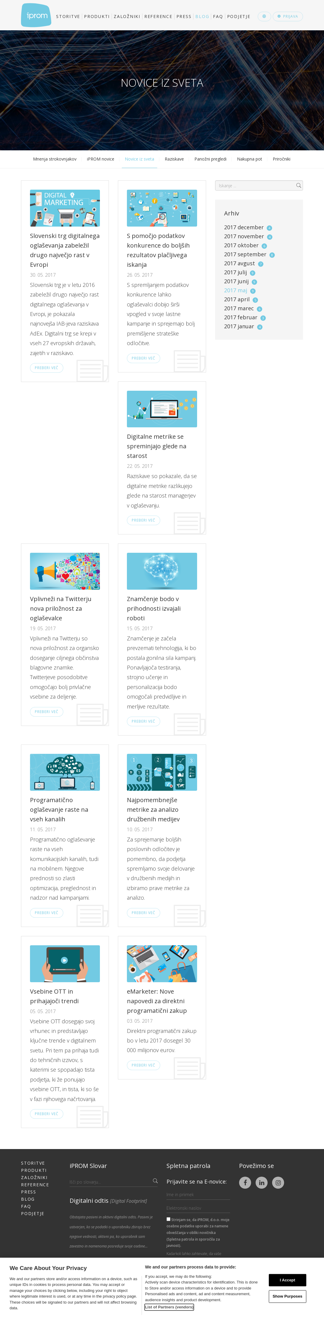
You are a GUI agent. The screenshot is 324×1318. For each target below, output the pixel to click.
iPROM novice (100, 159)
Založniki (127, 16)
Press (184, 16)
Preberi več (46, 367)
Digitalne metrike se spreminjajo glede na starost (156, 446)
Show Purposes (287, 1296)
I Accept (287, 1280)
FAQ (218, 16)
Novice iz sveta (139, 159)
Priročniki (281, 159)
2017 (248, 227)
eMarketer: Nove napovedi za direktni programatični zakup (157, 1001)
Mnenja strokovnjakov (54, 159)
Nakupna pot (249, 159)
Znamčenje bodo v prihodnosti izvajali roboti (154, 608)
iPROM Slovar (88, 1166)
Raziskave (174, 159)
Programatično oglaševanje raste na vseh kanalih (59, 809)
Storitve (68, 16)
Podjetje (238, 16)
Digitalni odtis (108, 1200)
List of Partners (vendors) (169, 1307)
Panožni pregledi (210, 159)
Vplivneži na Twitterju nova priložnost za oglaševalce (61, 608)
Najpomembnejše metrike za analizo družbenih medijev (153, 809)
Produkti (97, 16)
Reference (158, 16)
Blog (202, 16)
